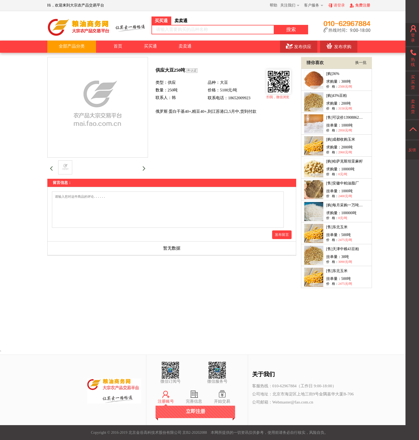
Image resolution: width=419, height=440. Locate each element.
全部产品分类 (72, 46)
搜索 (291, 29)
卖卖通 (185, 46)
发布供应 (302, 46)
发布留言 (282, 241)
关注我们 (287, 5)
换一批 (361, 63)
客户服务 (311, 5)
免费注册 (362, 5)
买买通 (150, 46)
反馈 (412, 150)
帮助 (273, 5)
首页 (118, 46)
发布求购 (342, 46)
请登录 (339, 5)
